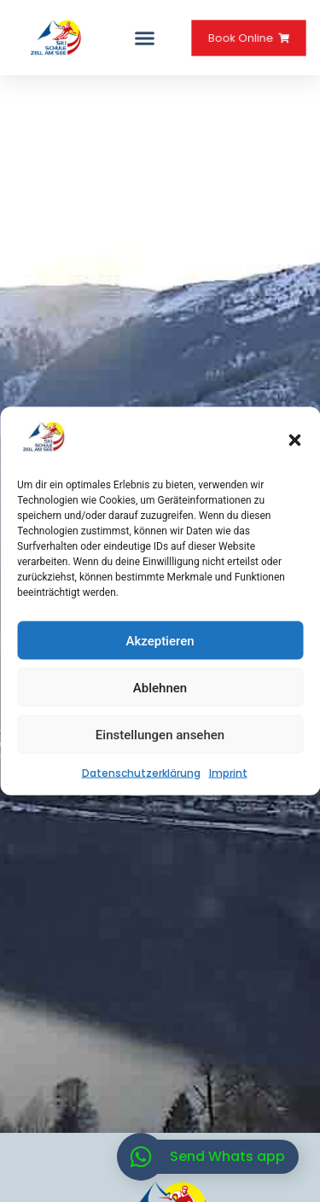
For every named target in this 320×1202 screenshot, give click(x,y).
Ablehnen (160, 687)
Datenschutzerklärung (141, 773)
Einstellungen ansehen (160, 734)
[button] (294, 439)
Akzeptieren (159, 640)
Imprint (228, 773)
